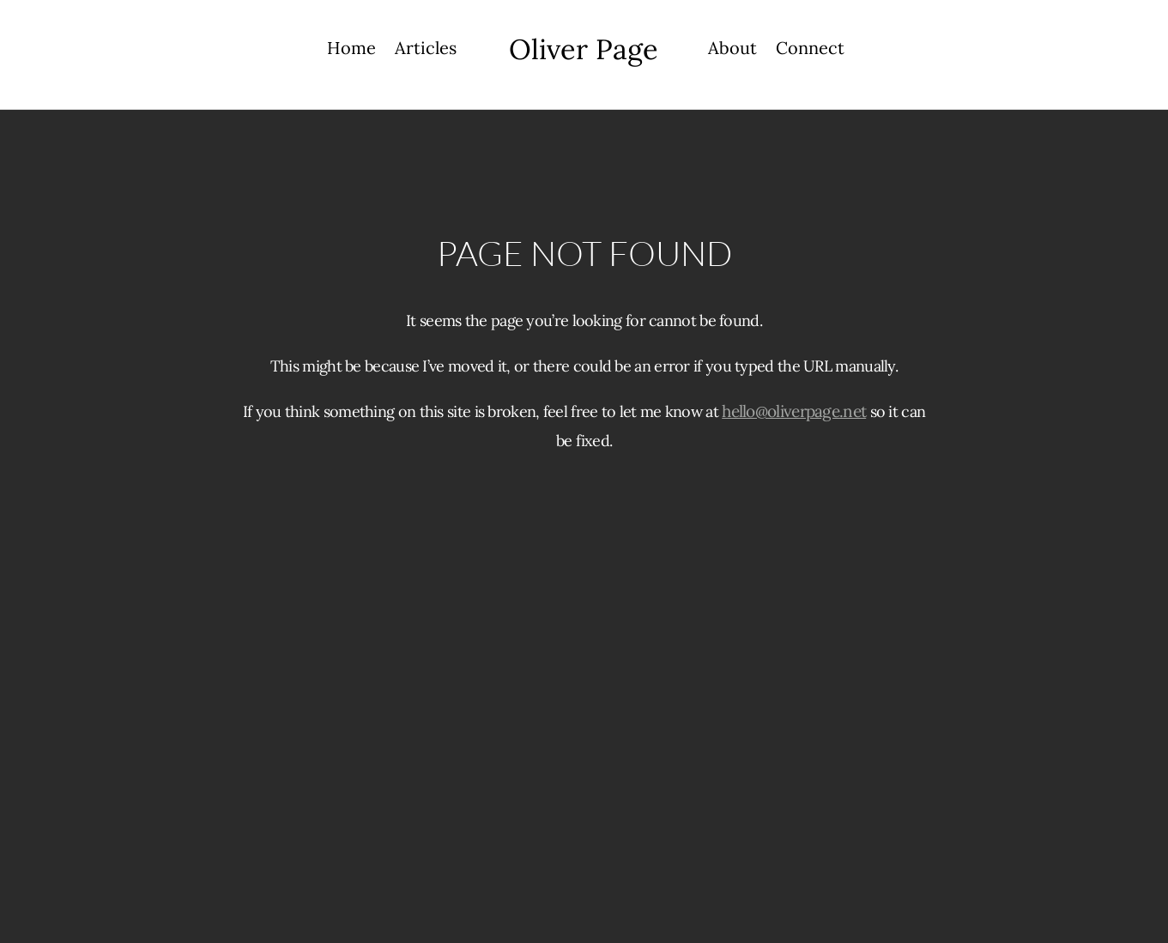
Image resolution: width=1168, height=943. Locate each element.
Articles (426, 50)
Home (351, 50)
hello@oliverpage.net (794, 411)
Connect (810, 50)
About (732, 50)
